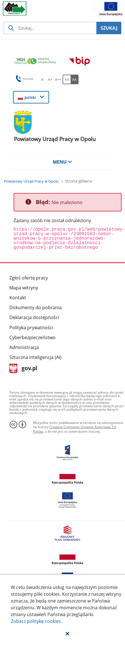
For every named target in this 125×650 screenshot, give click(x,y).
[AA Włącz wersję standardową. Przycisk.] (67, 79)
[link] (36, 61)
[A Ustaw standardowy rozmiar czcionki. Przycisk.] (42, 79)
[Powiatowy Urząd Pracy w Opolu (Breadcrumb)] (31, 181)
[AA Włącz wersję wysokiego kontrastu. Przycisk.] (75, 79)
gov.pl (23, 369)
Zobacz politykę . (36, 621)
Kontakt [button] (23, 78)
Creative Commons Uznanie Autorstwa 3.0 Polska (74, 429)
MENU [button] (62, 162)
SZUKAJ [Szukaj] (109, 28)
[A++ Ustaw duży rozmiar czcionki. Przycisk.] (58, 79)
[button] (67, 633)
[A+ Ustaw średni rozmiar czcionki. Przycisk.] (50, 79)
